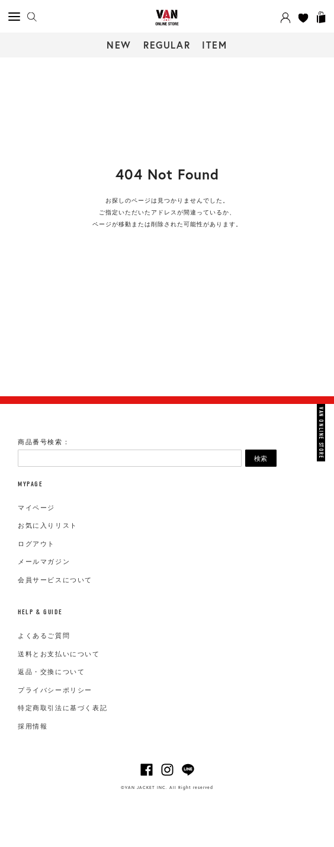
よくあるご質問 (44, 635)
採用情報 (32, 726)
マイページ (36, 507)
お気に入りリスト (48, 525)
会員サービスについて (55, 579)
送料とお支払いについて (59, 653)
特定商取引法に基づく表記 (62, 707)
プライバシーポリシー (55, 690)
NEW (119, 44)
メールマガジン (44, 561)
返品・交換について (51, 671)
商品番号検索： (44, 442)
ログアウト (36, 543)
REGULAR (166, 44)
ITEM (214, 44)
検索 (260, 458)
